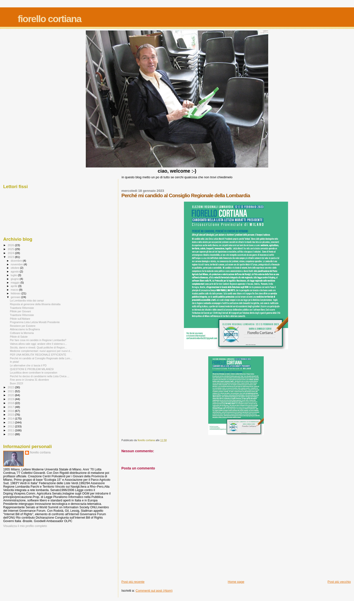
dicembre (17, 260)
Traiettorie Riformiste (22, 307)
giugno (15, 278)
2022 (11, 387)
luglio (14, 275)
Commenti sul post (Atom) (154, 590)
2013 (11, 422)
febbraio (16, 293)
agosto (15, 271)
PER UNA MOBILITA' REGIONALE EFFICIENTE (38, 354)
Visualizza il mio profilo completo (25, 526)
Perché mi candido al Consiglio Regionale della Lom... (41, 358)
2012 (11, 426)
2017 (11, 406)
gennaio (16, 297)
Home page (236, 582)
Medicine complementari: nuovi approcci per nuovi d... (41, 350)
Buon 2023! (16, 383)
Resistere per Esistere (22, 325)
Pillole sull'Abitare (20, 318)
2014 (11, 418)
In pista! (14, 361)
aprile (14, 286)
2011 (11, 430)
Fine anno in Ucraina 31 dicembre (29, 379)
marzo (15, 289)
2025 (11, 249)
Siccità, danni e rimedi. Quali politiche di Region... (38, 347)
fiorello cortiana (49, 19)
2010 (11, 434)
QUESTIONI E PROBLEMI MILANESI (32, 369)
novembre (17, 264)
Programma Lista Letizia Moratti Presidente (35, 322)
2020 (11, 395)
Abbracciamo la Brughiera (25, 329)
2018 (11, 403)
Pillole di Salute (19, 336)
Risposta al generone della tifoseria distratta (35, 304)
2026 (11, 245)
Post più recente (133, 582)
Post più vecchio (339, 582)
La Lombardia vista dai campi (27, 300)
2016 (11, 410)
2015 (11, 414)
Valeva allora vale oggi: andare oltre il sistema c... (38, 343)
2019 (11, 399)
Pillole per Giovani (20, 311)
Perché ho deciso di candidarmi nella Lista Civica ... (39, 376)
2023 (11, 256)
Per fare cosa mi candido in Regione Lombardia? (38, 340)
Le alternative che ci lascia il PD (28, 365)
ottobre (15, 267)
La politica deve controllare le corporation (33, 372)
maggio (16, 282)
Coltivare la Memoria (22, 332)
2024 (11, 253)
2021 (11, 391)
